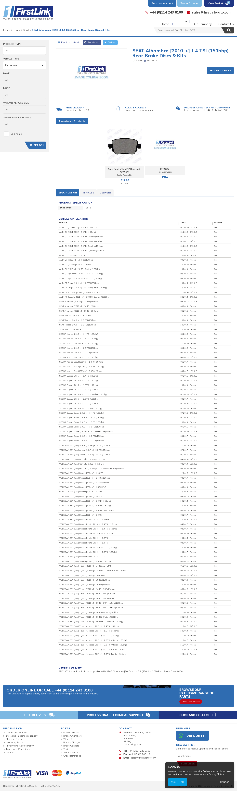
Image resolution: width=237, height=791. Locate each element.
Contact (10, 752)
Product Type (12, 44)
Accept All (187, 783)
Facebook (91, 42)
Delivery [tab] (105, 192)
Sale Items (13, 134)
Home (159, 21)
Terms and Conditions (18, 749)
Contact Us (226, 21)
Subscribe (188, 763)
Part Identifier (192, 736)
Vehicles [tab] (88, 192)
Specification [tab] (67, 192)
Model (7, 88)
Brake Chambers (72, 735)
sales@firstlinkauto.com (143, 758)
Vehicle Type (11, 58)
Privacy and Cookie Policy (20, 746)
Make (6, 73)
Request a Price (220, 70)
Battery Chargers (72, 742)
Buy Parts (177, 21)
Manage (226, 783)
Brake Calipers (71, 746)
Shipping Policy (14, 739)
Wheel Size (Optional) (17, 117)
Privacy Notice (219, 776)
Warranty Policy (14, 742)
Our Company (202, 21)
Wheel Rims (69, 739)
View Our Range (191, 702)
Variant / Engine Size (16, 102)
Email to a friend (68, 42)
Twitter (109, 42)
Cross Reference (72, 756)
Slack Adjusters (71, 752)
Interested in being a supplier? (22, 735)
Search (36, 145)
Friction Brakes (71, 732)
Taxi (65, 749)
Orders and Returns (16, 732)
